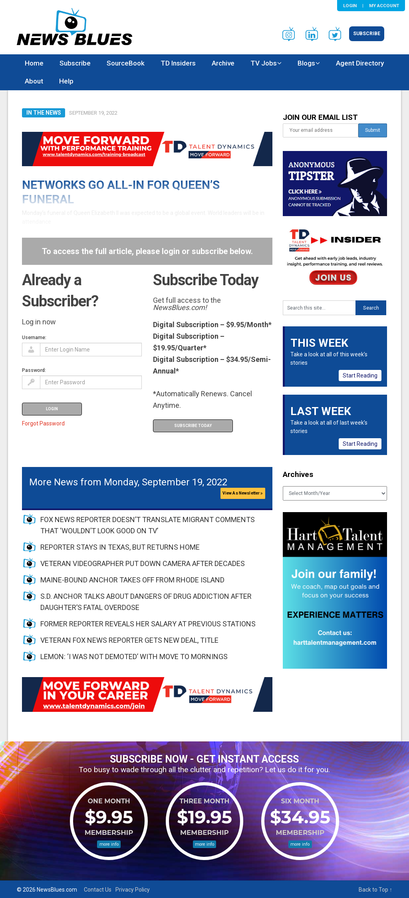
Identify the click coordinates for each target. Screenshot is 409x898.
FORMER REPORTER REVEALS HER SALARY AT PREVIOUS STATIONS (148, 624)
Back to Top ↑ (375, 889)
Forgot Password (43, 423)
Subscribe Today (193, 425)
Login (350, 5)
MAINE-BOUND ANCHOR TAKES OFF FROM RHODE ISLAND (132, 580)
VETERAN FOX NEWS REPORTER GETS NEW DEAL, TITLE (129, 640)
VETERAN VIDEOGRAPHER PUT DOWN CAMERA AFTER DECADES (142, 563)
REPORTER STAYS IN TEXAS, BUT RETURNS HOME (120, 547)
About (34, 81)
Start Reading (360, 375)
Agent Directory (360, 63)
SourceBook (126, 63)
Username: (34, 337)
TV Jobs (263, 63)
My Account (384, 5)
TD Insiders (178, 63)
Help (66, 81)
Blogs (306, 63)
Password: (34, 370)
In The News (43, 112)
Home (34, 63)
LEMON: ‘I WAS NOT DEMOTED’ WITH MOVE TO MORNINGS (134, 656)
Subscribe (366, 33)
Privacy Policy (132, 889)
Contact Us (97, 889)
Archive (223, 63)
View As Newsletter (242, 493)
